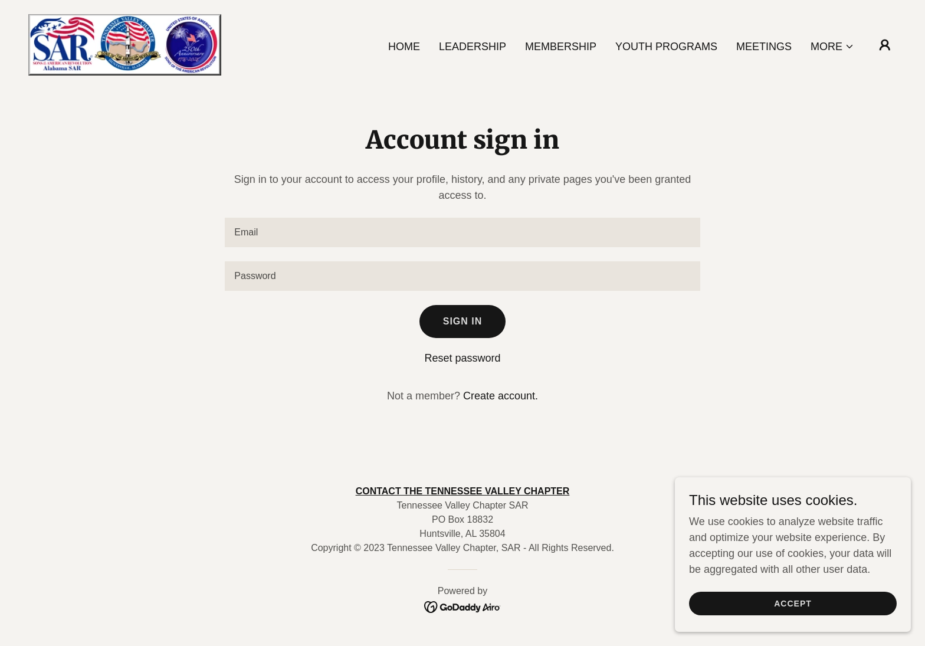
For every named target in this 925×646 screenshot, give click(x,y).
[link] (124, 44)
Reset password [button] (462, 358)
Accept (793, 603)
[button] (832, 47)
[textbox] (462, 232)
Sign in (463, 321)
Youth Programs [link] (666, 47)
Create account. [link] (500, 396)
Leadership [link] (472, 47)
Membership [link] (560, 47)
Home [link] (404, 47)
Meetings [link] (764, 47)
